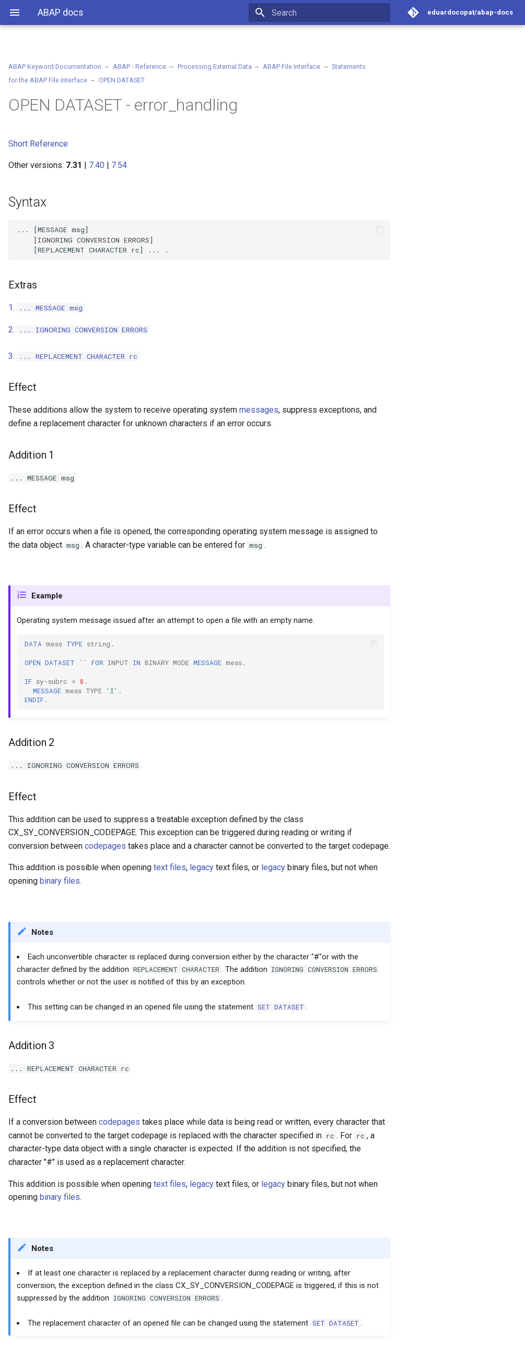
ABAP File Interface (291, 66)
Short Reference (38, 144)
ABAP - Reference (139, 66)
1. (46, 307)
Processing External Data (215, 66)
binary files (60, 881)
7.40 (96, 165)
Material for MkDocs (71, 1359)
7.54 (119, 165)
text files (170, 867)
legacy (202, 867)
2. (78, 329)
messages (258, 410)
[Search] (329, 12)
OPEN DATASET (122, 80)
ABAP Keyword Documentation (54, 66)
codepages (105, 846)
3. (73, 356)
